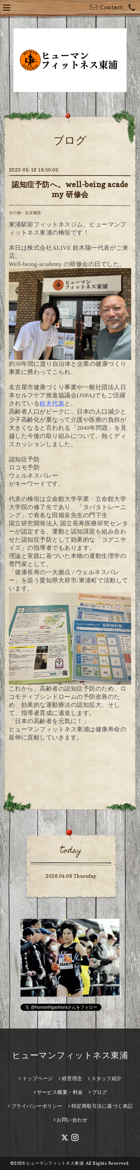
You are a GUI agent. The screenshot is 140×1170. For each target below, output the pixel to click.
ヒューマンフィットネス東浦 (70, 1055)
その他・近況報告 (25, 212)
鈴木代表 (52, 403)
